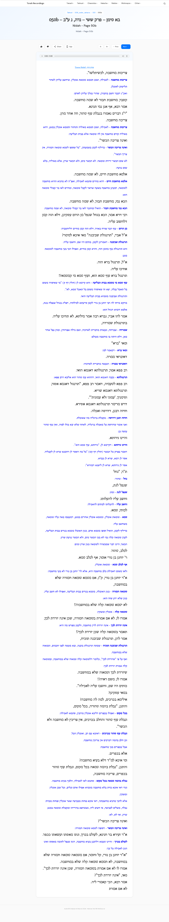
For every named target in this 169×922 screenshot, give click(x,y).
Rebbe (115, 3)
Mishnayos (126, 3)
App (69, 47)
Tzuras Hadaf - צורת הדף (84, 67)
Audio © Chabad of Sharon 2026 (75, 909)
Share (57, 47)
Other (138, 3)
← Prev (116, 47)
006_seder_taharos (82, 13)
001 (94, 13)
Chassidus (92, 3)
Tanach (70, 3)
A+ (107, 47)
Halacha (104, 3)
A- (101, 47)
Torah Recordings (35, 3)
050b (100, 13)
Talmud (80, 3)
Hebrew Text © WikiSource (96, 909)
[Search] (164, 3)
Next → (126, 47)
